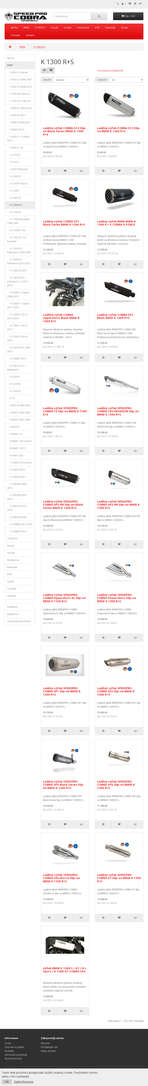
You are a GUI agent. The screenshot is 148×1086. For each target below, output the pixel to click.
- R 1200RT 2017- (17, 358)
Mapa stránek (48, 1051)
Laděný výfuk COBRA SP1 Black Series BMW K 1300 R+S (64, 223)
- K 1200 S (13, 190)
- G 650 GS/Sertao (17, 169)
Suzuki (124, 27)
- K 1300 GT (14, 197)
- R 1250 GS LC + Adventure (16, 367)
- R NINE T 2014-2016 (19, 441)
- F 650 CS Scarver (17, 72)
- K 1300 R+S (14, 205)
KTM (97, 27)
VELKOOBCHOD (13, 1058)
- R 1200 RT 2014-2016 (17, 338)
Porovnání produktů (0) (110, 70)
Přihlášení (12, 607)
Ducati (54, 27)
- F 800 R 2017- (16, 129)
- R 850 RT (13, 426)
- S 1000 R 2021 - (17, 477)
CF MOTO (40, 27)
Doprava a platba (14, 1047)
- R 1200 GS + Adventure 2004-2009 (19, 250)
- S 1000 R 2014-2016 (19, 462)
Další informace (24, 1081)
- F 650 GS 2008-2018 (19, 86)
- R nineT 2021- (16, 455)
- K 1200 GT (14, 176)
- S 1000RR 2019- (17, 531)
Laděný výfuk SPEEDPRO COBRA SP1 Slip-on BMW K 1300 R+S (62, 691)
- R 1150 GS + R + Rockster (17, 239)
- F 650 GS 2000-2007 (19, 79)
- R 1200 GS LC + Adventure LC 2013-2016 (18, 281)
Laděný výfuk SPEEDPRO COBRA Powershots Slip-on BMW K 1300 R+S (116, 598)
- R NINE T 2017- (16, 448)
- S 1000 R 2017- (16, 469)
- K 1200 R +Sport (17, 183)
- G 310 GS (13, 155)
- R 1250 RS (14, 384)
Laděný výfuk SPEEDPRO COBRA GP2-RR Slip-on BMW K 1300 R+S (118, 504)
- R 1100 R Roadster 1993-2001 (18, 221)
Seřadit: (47, 79)
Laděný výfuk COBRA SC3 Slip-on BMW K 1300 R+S (118, 129)
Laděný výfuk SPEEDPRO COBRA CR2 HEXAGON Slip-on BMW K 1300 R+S (118, 411)
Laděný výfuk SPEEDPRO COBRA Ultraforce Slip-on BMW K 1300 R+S (61, 878)
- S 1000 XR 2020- (17, 517)
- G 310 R (12, 162)
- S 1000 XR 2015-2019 (17, 508)
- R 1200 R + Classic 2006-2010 (18, 294)
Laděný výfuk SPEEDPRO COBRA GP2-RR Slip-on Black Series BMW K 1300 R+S (63, 504)
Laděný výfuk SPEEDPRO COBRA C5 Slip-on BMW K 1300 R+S (65, 411)
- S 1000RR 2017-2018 (19, 524)
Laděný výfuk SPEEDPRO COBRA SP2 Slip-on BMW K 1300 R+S (116, 691)
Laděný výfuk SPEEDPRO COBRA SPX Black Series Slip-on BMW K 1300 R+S (63, 784)
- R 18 (11, 398)
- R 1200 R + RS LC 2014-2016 (17, 316)
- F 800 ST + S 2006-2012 (18, 138)
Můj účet (45, 1043)
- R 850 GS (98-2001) (18, 405)
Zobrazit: (102, 79)
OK (7, 1081)
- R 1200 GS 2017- (17, 270)
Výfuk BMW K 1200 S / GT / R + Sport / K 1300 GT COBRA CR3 (64, 969)
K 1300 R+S (39, 47)
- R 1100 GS (14, 212)
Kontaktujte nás (49, 1047)
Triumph (15, 35)
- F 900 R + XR (15, 147)
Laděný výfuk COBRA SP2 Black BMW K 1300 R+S (115, 316)
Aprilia (14, 27)
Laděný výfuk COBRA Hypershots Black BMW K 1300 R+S (61, 318)
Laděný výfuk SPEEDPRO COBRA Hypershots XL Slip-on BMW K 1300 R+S (64, 598)
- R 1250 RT (14, 391)
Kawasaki (110, 27)
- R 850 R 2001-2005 (18, 419)
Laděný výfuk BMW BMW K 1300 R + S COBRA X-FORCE (116, 223)
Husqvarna (83, 27)
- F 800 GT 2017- (16, 115)
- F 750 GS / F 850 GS (19, 101)
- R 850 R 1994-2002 (18, 412)
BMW (26, 27)
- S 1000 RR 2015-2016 (17, 497)
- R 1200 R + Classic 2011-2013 (18, 305)
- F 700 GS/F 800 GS (18, 93)
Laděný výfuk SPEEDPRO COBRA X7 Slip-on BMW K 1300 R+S (119, 878)
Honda (67, 27)
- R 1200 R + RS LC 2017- (17, 327)
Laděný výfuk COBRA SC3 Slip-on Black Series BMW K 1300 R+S (64, 131)
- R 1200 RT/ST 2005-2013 (19, 349)
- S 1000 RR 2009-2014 (17, 486)
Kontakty (9, 1051)
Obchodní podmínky (16, 1054)
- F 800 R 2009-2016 (18, 122)
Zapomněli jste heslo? (19, 621)
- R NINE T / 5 (15, 434)
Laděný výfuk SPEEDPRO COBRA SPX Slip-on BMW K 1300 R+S (116, 784)
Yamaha (30, 35)
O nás (8, 1043)
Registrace (12, 614)
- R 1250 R (13, 376)
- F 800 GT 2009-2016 (19, 108)
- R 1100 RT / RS (16, 230)
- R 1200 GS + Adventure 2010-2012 (19, 261)
